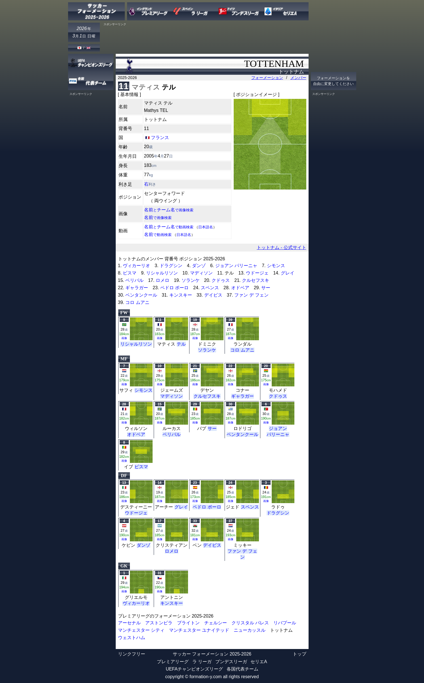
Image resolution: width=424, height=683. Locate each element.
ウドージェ (257, 273)
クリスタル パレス (250, 622)
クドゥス (221, 280)
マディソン (201, 273)
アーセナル (129, 622)
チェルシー (215, 622)
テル (181, 344)
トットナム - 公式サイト (281, 247)
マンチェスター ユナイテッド (199, 630)
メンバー (298, 77)
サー (265, 287)
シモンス (276, 265)
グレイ (287, 273)
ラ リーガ (202, 661)
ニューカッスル (249, 630)
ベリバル (134, 280)
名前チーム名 (168, 209)
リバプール (284, 622)
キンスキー (180, 295)
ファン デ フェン (251, 295)
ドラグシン (171, 265)
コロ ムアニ (137, 302)
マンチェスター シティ (141, 630)
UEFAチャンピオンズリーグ (194, 669)
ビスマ (129, 273)
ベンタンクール (141, 295)
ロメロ (162, 280)
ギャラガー (136, 287)
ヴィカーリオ (136, 265)
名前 (158, 217)
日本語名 (205, 227)
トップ (299, 654)
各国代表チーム (242, 669)
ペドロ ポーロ (174, 287)
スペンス (210, 287)
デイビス (213, 295)
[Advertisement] (205, 39)
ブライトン (188, 622)
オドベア (240, 287)
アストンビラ (158, 622)
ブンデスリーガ (231, 661)
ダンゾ (199, 265)
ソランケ (191, 280)
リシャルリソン (162, 273)
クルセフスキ (255, 280)
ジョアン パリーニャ (236, 265)
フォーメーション (267, 77)
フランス (160, 137)
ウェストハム (131, 637)
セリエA (258, 661)
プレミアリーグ (173, 661)
